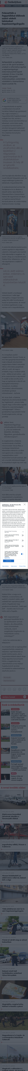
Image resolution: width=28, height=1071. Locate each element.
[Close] (25, 504)
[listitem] (14, 532)
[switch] (22, 535)
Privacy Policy (22, 566)
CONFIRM (8, 560)
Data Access (14, 566)
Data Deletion (5, 566)
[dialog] (14, 535)
